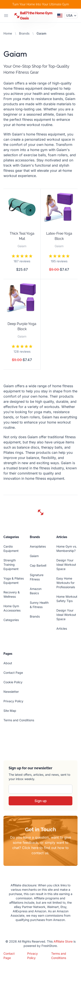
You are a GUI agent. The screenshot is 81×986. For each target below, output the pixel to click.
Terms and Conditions (18, 720)
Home (7, 33)
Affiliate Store (63, 941)
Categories (11, 620)
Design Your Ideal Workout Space (66, 564)
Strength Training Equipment (11, 564)
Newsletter (11, 691)
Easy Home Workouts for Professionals (65, 583)
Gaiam (34, 556)
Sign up (41, 801)
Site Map (9, 710)
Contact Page (13, 672)
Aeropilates (38, 546)
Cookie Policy (12, 682)
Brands (24, 33)
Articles (61, 628)
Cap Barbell (38, 565)
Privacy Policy (13, 701)
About (7, 663)
